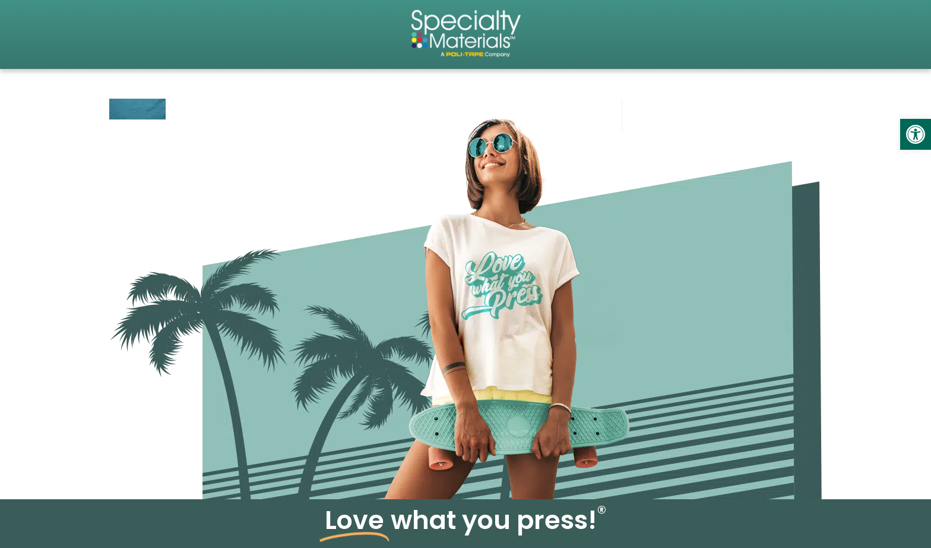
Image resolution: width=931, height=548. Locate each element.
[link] (915, 134)
